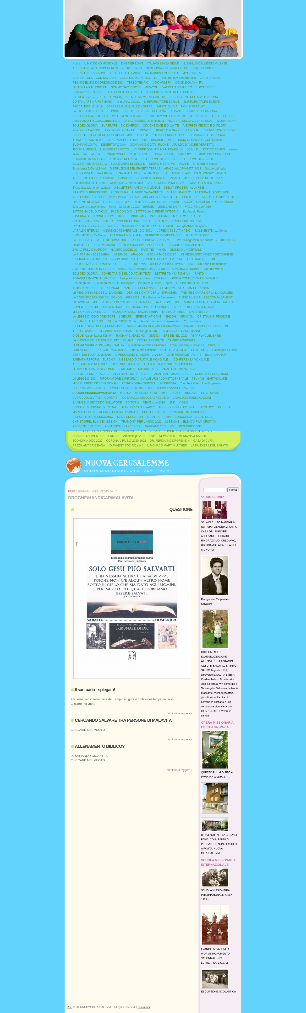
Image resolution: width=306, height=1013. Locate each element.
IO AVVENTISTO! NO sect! (126, 445)
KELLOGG (228, 240)
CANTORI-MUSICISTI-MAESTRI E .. (96, 264)
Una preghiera (81, 283)
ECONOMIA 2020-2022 (87, 440)
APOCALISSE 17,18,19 (87, 106)
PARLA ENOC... (82, 350)
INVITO (199, 273)
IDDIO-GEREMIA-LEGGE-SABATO (201, 140)
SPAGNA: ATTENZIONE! (88, 92)
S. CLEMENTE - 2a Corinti (89, 235)
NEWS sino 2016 (154, 402)
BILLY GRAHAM (215, 354)
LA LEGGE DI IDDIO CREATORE (93, 316)
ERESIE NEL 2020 (175, 335)
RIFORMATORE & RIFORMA (119, 378)
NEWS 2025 (167, 436)
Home (76, 63)
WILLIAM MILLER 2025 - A (129, 116)
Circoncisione (192, 321)
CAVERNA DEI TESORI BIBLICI (93, 216)
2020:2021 (132, 297)
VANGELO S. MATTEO (177, 87)
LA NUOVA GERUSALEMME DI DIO (95, 340)
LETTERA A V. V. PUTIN (125, 235)
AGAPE (184, 163)
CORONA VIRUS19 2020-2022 (126, 440)
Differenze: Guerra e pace (126, 183)
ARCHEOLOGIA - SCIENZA (176, 407)
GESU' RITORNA (134, 264)
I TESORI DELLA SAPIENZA (185, 245)
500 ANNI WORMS (84, 302)
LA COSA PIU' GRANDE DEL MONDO (97, 297)
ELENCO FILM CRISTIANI (200, 421)
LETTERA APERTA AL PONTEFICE (157, 302)
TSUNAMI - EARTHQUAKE (209, 378)
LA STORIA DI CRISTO (116, 302)
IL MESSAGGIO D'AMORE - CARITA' (139, 354)
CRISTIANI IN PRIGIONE (213, 316)
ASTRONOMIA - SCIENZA (138, 383)
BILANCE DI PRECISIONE (89, 192)
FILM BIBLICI (199, 350)
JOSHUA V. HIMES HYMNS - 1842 (172, 264)
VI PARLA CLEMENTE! (206, 335)
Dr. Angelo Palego (194, 211)
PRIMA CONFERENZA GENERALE (195, 278)
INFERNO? (120, 254)
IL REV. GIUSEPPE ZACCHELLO (141, 245)
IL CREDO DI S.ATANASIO (173, 230)
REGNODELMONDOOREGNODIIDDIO (97, 82)
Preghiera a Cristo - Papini (155, 283)
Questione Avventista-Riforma (147, 345)
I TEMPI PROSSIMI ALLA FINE (184, 187)
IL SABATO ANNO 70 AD (116, 331)
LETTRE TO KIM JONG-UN (173, 273)
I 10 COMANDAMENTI (218, 297)
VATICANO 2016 (156, 426)
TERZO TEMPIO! (138, 82)
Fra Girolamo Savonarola (159, 297)
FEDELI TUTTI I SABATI (125, 73)
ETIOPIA (113, 111)
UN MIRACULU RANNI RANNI (180, 331)
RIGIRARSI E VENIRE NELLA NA (144, 111)
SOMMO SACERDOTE (126, 87)
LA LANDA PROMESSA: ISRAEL (152, 240)
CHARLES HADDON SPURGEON (206, 326)
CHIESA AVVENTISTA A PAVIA (92, 173)
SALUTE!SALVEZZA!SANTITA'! (92, 221)
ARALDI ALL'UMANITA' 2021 (136, 268)
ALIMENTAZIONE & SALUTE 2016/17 (188, 431)
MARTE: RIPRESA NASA (140, 288)
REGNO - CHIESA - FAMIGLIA (118, 412)
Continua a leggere (179, 713)
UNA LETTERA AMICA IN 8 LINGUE (137, 187)
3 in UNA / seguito (128, 101)
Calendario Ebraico (224, 350)
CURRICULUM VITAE (86, 397)
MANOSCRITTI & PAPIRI (138, 407)
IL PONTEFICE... (207, 87)
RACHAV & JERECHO (130, 335)
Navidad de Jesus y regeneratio (160, 321)
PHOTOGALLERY (154, 412)
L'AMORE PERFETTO (114, 149)
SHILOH (170, 316)
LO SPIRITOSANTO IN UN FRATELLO (158, 149)
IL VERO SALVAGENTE (147, 192)
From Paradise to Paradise (187, 345)
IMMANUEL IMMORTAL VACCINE (94, 278)
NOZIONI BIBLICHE (206, 68)
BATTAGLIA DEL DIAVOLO (89, 211)
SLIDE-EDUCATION (130, 417)
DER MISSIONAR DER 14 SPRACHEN (152, 292)
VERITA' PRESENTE (150, 340)
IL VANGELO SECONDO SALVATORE (97, 402)
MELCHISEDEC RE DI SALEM (203, 178)
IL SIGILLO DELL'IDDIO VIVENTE (205, 63)
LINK (172, 402)
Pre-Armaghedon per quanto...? (197, 240)
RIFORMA (127, 369)
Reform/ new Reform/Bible (179, 78)
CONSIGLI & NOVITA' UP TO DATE (95, 407)
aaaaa (233, 149)
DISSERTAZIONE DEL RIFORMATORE (97, 326)
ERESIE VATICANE (148, 316)
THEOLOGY (206, 407)
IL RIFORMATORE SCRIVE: (162, 101)
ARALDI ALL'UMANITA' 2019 (172, 374)
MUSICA (125, 393)
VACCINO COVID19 (198, 206)
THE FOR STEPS (187, 197)
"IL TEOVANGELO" (179, 192)
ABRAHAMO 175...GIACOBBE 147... (96, 120)
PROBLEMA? (119, 192)
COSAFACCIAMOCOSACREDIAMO (145, 397)
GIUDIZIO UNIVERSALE (186, 249)
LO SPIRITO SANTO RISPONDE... (94, 369)
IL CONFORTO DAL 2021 (191, 283)
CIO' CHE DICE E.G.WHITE (161, 125)
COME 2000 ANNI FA (188, 82)
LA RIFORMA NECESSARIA (90, 254)
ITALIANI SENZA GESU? (163, 63)
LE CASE (176, 111)
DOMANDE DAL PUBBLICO (187, 412)
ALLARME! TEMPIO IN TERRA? (93, 268)
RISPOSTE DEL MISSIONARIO (92, 417)
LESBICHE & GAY (169, 206)
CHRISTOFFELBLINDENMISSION (94, 431)
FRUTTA (113, 436)
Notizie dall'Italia (215, 168)
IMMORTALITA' (191, 73)
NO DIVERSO (130, 125)
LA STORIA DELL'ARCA (88, 111)
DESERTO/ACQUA (113, 144)
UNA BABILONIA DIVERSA (90, 259)
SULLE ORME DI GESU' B (196, 159)
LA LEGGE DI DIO (84, 378)
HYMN (162, 249)
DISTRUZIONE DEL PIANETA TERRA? (135, 168)
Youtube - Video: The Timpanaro (200, 383)
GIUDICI (154, 335)
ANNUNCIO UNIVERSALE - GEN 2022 (142, 221)
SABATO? (122, 202)
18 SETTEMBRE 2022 (131, 216)
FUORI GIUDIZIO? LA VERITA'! (163, 259)
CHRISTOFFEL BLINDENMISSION (95, 421)
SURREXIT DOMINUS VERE (163, 235)
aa (92, 154)
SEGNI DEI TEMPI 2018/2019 (91, 354)
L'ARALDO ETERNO (85, 230)
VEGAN (155, 431)
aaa (85, 154)
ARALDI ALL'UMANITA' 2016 (180, 369)
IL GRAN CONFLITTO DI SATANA (126, 154)
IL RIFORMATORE (115, 240)
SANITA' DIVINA (166, 106)
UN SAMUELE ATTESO (87, 321)
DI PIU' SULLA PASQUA (201, 111)
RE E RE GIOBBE (197, 235)
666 (172, 426)
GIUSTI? (213, 345)
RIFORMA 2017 (148, 369)
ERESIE (148, 206)
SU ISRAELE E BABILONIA (207, 135)
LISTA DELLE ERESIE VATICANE (94, 245)
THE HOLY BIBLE (173, 311)
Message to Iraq (146, 331)
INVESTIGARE (159, 216)
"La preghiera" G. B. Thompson (114, 283)
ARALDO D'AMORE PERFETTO (193, 144)
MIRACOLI (151, 87)
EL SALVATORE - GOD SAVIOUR (94, 78)
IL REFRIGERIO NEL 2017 (89, 364)
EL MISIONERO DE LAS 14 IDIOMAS (184, 288)
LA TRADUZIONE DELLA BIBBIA (147, 307)
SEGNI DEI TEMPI (159, 417)
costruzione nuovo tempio (88, 206)
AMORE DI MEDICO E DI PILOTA (204, 125)
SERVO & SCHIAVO (162, 163)
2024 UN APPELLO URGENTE (127, 140)
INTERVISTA (167, 383)
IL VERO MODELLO (124, 249)
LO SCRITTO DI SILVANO (125, 92)
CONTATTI (111, 397)
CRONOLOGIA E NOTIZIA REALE (131, 388)
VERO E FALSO (210, 78)
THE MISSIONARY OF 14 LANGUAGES (207, 292)
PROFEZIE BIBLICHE (86, 426)
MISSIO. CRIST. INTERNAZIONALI (95, 383)
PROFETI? (79, 135)
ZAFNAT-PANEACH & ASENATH (151, 197)
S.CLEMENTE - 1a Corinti (211, 230)
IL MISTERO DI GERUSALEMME (111, 135)
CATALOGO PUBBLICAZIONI (192, 397)
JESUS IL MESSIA (84, 149)
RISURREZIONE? (162, 140)
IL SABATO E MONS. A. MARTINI (137, 173)
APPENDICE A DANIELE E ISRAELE (128, 130)
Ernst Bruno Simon (205, 163)
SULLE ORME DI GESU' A (158, 159)
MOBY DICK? (226, 120)
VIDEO (183, 402)
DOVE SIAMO (210, 393)
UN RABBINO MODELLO (161, 73)
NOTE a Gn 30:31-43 (173, 350)
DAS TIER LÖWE (132, 63)
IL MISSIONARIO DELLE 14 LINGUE (96, 288)
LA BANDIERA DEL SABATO (209, 445)
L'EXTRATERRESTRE (201, 259)
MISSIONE (172, 421)
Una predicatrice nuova (135, 278)
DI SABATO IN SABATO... (89, 159)
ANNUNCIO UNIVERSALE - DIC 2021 (127, 230)
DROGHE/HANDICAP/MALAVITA (94, 393)
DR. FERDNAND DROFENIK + (170, 440)
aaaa (75, 154)
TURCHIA (109, 359)
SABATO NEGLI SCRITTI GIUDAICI (141, 178)
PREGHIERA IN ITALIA (111, 350)
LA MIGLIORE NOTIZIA (186, 221)
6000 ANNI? (130, 226)
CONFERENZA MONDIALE (191, 359)
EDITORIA (132, 402)
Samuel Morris (213, 268)
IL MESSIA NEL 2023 (123, 159)
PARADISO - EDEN (133, 431)
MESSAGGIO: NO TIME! (151, 393)
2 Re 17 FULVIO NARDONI (89, 249)
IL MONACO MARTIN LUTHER (167, 445)
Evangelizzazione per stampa (91, 187)
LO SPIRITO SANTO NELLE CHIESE (170, 92)
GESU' (107, 202)
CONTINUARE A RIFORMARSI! (92, 101)
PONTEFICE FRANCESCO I (122, 426)
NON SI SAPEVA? (193, 106)
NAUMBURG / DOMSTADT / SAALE (164, 378)
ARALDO (137, 254)
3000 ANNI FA (162, 82)
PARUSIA (224, 407)
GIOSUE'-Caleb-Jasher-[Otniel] (92, 335)
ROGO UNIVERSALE (125, 259)
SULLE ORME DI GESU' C (89, 163)
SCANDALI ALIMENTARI (88, 436)
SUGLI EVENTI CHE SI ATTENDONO (193, 97)
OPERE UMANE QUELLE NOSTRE (129, 106)
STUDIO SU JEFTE (201, 116)
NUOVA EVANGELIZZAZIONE (176, 388)
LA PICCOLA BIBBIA (85, 240)
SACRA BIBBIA (198, 311)
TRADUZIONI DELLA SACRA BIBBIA (134, 311)
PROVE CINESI (132, 68)
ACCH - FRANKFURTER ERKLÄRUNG (209, 202)
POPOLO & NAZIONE (86, 130)
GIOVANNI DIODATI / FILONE (149, 144)
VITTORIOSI (80, 197)
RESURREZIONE (190, 426)
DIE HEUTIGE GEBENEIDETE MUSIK (97, 97)
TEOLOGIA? (226, 116)
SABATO (174, 178)
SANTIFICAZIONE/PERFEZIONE (167, 68)
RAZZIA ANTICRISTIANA (88, 445)
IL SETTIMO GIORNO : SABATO (93, 178)
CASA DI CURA (203, 440)
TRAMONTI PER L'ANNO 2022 (141, 421)
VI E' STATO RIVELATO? (218, 197)
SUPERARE (109, 125)
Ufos (152, 436)
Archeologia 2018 (134, 436)
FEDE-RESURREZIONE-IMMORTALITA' (98, 345)
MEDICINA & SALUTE (193, 436)
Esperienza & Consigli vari (89, 168)
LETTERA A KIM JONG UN (89, 87)
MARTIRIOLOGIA (83, 412)
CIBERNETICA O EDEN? (218, 130)
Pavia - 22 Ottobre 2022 (124, 206)
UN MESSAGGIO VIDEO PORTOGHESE (206, 254)
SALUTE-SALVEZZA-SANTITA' (146, 97)
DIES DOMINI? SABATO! (210, 173)
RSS (69, 1007)
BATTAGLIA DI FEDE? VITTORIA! (157, 211)
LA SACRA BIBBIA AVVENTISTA (193, 307)
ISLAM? (128, 340)
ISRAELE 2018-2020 (184, 393)
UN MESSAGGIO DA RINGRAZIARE (156, 202)
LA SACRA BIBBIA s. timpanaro (144, 120)
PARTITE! (147, 249)
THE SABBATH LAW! (177, 173)
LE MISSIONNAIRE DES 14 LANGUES (97, 292)
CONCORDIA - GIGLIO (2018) (194, 417)
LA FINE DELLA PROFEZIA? (165, 183)
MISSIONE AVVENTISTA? (89, 311)
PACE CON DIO (121, 211)
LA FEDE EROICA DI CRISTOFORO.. (161, 135)
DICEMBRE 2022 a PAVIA (109, 197)
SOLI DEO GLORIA (85, 125)
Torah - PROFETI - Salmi (157, 226)
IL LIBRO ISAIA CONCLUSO (213, 154)
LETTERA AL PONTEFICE (212, 192)
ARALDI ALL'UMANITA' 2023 (182, 168)
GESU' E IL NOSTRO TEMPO (205, 149)
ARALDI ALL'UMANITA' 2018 (131, 374)
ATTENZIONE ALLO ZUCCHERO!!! (95, 68)
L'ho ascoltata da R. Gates (89, 183)
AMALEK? (184, 154)
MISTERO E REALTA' (187, 216)
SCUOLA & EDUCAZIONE (212, 374)
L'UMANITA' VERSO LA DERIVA (179, 268)
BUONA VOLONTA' (84, 144)
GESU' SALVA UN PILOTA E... (139, 78)
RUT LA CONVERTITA (121, 321)
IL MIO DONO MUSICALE (100, 63)
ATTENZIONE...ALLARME (89, 73)
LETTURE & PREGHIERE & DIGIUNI (168, 364)
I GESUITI (125, 316)
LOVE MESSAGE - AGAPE (183, 354)
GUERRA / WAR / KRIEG (88, 388)
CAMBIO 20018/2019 (181, 340)
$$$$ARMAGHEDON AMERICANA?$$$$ (153, 326)
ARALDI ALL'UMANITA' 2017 (90, 374)
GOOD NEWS (94, 140)
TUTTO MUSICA (189, 297)
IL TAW (77, 140)
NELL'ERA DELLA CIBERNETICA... (190, 120)
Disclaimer (144, 1007)
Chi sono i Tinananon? (212, 264)
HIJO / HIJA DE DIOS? (161, 254)
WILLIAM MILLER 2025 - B (167, 116)
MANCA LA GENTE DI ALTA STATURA (209, 302)
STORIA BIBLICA (162, 154)
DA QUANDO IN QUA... (192, 226)
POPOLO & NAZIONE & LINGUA (177, 130)
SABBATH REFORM (85, 359)
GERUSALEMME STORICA (90, 116)
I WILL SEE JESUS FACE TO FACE (95, 226)
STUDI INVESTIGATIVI (125, 364)
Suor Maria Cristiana (143, 350)
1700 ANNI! (160, 278)
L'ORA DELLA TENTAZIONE (206, 183)
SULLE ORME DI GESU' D (128, 163)
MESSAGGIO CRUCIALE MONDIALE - (144, 359)
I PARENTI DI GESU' (85, 202)
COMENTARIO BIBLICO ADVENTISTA (126, 273)
